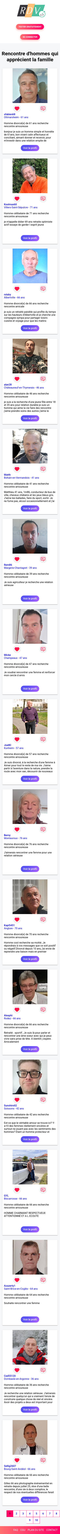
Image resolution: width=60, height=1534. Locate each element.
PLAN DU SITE (36, 1529)
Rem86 (8, 564)
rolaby (7, 294)
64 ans (34, 1288)
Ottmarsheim (11, 117)
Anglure (8, 928)
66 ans (21, 297)
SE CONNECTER (30, 37)
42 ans (20, 1108)
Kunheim (9, 748)
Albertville (9, 297)
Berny (7, 835)
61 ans (24, 117)
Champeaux (10, 657)
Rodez (7, 1018)
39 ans (33, 567)
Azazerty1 (9, 1285)
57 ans (19, 748)
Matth (7, 474)
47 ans (23, 657)
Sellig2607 (10, 1466)
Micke (7, 654)
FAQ (15, 1529)
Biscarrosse (10, 1198)
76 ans (23, 838)
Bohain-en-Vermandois (17, 477)
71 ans (33, 207)
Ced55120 (10, 1375)
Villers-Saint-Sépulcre (16, 207)
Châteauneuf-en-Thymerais (19, 387)
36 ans (35, 1378)
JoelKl (7, 745)
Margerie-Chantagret (15, 567)
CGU (22, 1529)
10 (36, 1520)
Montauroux (11, 838)
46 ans (40, 387)
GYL (6, 1195)
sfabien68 (9, 114)
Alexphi (8, 1015)
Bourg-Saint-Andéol (15, 1469)
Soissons (9, 1108)
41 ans (35, 477)
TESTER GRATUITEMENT (30, 27)
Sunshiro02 (10, 1105)
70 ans (18, 928)
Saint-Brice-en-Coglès (16, 1288)
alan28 (8, 384)
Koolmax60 (10, 204)
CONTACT (52, 1529)
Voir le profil (30, 148)
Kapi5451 (9, 925)
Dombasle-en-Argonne (16, 1378)
